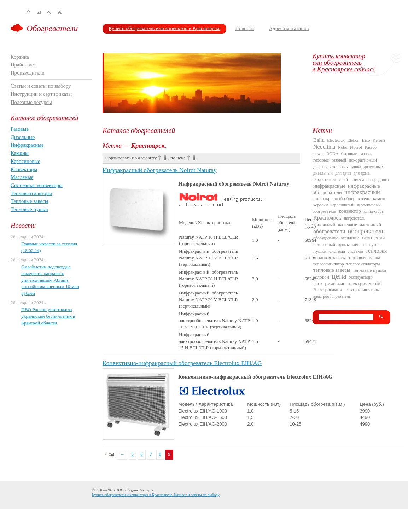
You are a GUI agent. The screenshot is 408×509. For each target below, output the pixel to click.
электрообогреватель (332, 296)
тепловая (376, 251)
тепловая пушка (364, 257)
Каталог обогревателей (44, 118)
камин (379, 198)
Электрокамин (327, 289)
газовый (339, 160)
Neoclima (324, 147)
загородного (378, 179)
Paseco (371, 147)
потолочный (324, 244)
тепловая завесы (329, 257)
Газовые (20, 129)
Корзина (20, 57)
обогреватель (366, 231)
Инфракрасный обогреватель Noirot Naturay (160, 170)
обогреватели (329, 231)
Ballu (319, 140)
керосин (320, 205)
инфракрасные (329, 186)
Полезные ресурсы (31, 102)
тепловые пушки (369, 270)
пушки (320, 251)
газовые (321, 160)
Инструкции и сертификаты (41, 94)
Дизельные (23, 137)
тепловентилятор (328, 264)
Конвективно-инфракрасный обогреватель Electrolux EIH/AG (182, 363)
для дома (361, 173)
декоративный (363, 160)
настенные (347, 224)
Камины (20, 153)
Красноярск (327, 218)
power (318, 153)
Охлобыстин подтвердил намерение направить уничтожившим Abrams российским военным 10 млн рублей (50, 280)
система (337, 251)
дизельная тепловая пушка (337, 166)
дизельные (373, 166)
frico (366, 140)
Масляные (22, 177)
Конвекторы (24, 169)
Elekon (353, 140)
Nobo (343, 147)
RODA (332, 153)
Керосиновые (25, 161)
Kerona (379, 140)
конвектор (350, 211)
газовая (365, 153)
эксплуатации (361, 277)
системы (355, 251)
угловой (321, 277)
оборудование (325, 237)
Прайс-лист (23, 65)
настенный (370, 224)
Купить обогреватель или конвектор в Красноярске (164, 28)
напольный (324, 224)
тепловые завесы (331, 270)
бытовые (349, 153)
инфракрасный (362, 192)
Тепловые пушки (29, 209)
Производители (28, 73)
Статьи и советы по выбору (41, 86)
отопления (373, 237)
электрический (364, 283)
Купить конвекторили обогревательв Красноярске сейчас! (344, 62)
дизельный (323, 173)
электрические (329, 283)
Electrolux (336, 140)
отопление (350, 237)
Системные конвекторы (37, 185)
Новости (244, 28)
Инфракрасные (27, 145)
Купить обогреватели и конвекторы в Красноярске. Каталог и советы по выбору (156, 495)
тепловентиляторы (363, 264)
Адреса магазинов (289, 28)
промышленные (352, 244)
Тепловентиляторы (31, 193)
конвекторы (373, 211)
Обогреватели (52, 28)
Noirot (356, 147)
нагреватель (355, 218)
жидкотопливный (330, 179)
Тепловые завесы (29, 201)
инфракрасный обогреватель (341, 198)
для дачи (343, 173)
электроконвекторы (362, 289)
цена (339, 276)
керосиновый (342, 205)
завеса (358, 179)
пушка (375, 244)
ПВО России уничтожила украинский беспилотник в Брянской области (48, 316)
